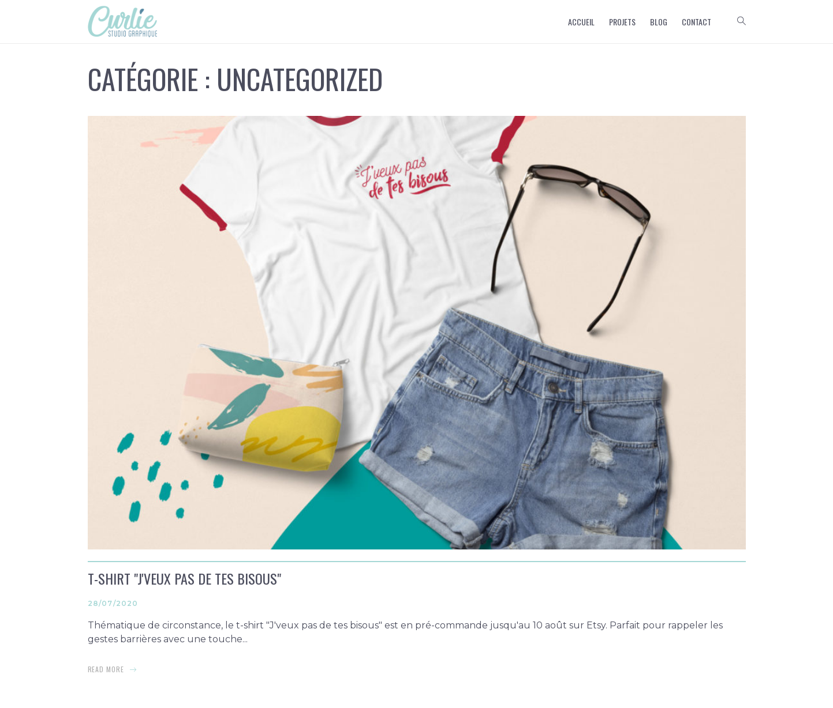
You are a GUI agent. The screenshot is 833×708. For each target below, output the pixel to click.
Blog (658, 22)
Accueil (581, 22)
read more (106, 669)
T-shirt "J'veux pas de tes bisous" (184, 578)
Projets (622, 22)
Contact (696, 22)
